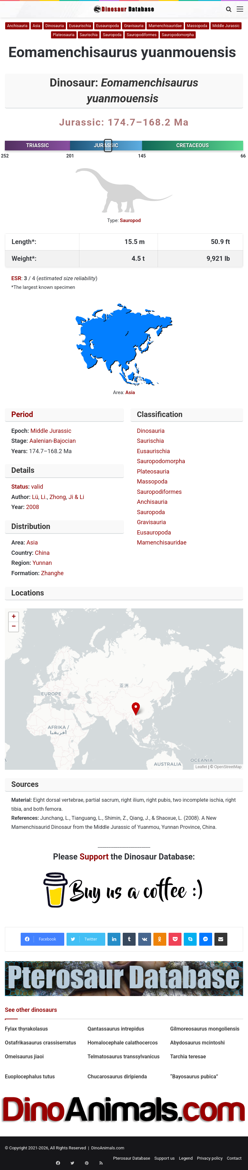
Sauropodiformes (142, 35)
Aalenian (40, 440)
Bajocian (65, 440)
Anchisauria (17, 26)
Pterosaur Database (131, 1158)
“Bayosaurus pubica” (194, 1076)
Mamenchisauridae (165, 26)
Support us (164, 1158)
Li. (44, 496)
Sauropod (130, 220)
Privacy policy (209, 1158)
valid (37, 486)
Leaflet (201, 767)
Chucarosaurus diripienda (117, 1076)
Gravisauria (133, 26)
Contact (234, 1158)
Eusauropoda (107, 26)
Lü (35, 496)
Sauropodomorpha (178, 35)
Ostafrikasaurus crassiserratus (40, 1043)
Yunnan (42, 562)
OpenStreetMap (228, 767)
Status (19, 486)
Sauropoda (112, 35)
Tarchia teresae (188, 1056)
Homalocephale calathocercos (123, 1043)
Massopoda (197, 26)
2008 (32, 507)
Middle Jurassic (226, 26)
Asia (36, 26)
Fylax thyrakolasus (26, 1029)
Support (94, 856)
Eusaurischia (80, 26)
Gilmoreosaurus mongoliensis (205, 1029)
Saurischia (89, 35)
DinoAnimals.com (107, 1147)
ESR (16, 278)
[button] (136, 709)
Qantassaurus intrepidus (116, 1029)
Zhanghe (52, 573)
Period (22, 414)
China (42, 552)
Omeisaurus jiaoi (24, 1056)
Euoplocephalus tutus (30, 1076)
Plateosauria (64, 35)
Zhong (57, 496)
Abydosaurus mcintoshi (197, 1043)
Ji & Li (76, 496)
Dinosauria (55, 26)
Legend (186, 1158)
